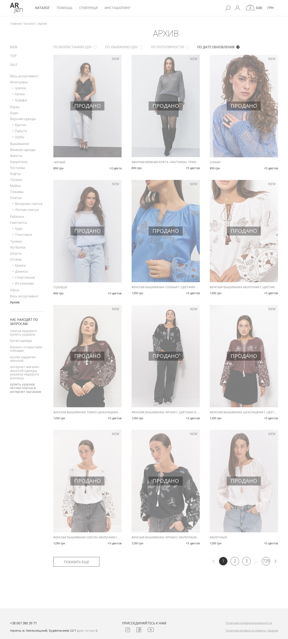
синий (215, 162)
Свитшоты (18, 222)
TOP (13, 56)
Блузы (14, 107)
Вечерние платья (28, 204)
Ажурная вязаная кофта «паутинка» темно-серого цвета (166, 162)
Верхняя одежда (23, 119)
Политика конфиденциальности (248, 623)
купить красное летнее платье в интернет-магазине (25, 388)
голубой (60, 287)
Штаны (15, 259)
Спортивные (25, 277)
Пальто (21, 131)
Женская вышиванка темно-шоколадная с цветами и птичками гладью (87, 412)
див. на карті (87, 630)
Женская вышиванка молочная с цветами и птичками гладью (244, 287)
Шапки (20, 88)
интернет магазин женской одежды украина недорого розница (24, 372)
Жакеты (16, 155)
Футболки (17, 247)
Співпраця (88, 8)
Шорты (16, 253)
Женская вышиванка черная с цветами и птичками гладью (166, 412)
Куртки (20, 125)
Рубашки (17, 216)
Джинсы (21, 271)
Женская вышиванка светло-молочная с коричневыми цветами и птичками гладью (87, 537)
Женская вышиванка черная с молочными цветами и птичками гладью (166, 537)
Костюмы (17, 168)
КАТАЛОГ (42, 8)
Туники (16, 241)
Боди (14, 113)
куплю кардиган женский (23, 359)
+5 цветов (193, 168)
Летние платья (27, 210)
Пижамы (16, 192)
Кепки (20, 94)
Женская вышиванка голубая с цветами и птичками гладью (166, 287)
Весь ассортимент (24, 76)
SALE (13, 64)
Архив (15, 302)
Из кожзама (24, 283)
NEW (13, 47)
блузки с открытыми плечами (26, 349)
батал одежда (21, 340)
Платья (15, 198)
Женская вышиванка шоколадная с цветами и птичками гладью (244, 412)
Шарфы (21, 100)
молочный (218, 537)
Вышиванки (19, 143)
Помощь (64, 8)
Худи (18, 228)
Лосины (16, 180)
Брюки (20, 265)
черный (59, 162)
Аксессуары (19, 82)
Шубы (19, 137)
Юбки (14, 290)
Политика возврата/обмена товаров (251, 630)
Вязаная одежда (22, 149)
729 (266, 561)
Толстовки (23, 234)
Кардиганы (18, 161)
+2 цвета (115, 168)
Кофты (15, 174)
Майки (15, 186)
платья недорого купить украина (23, 333)
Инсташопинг (118, 8)
